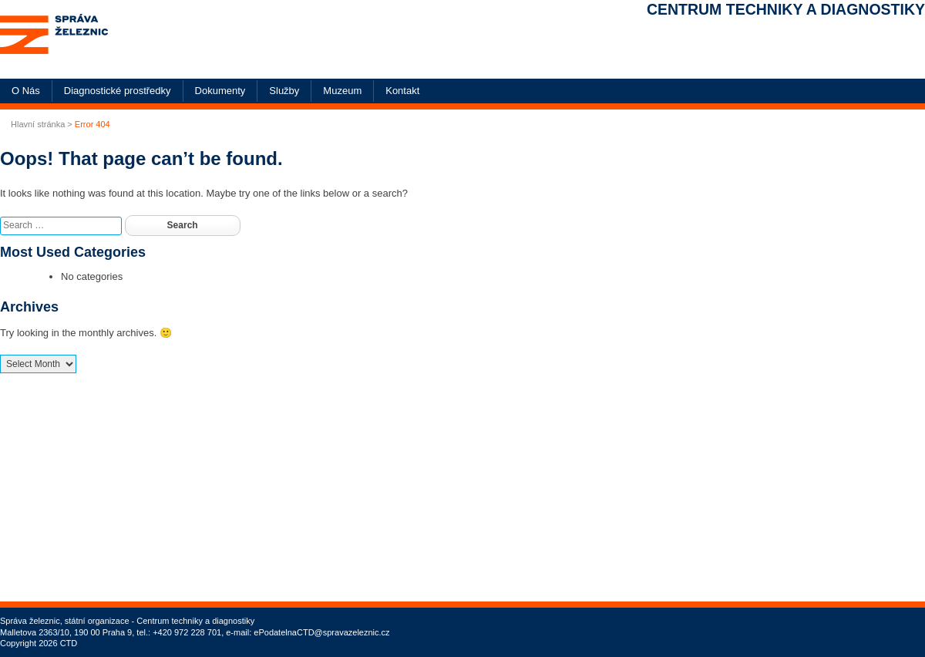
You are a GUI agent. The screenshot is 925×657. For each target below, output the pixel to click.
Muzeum (342, 90)
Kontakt (402, 90)
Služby (284, 90)
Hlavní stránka (38, 124)
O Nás (26, 90)
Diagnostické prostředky (117, 90)
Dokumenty (220, 90)
